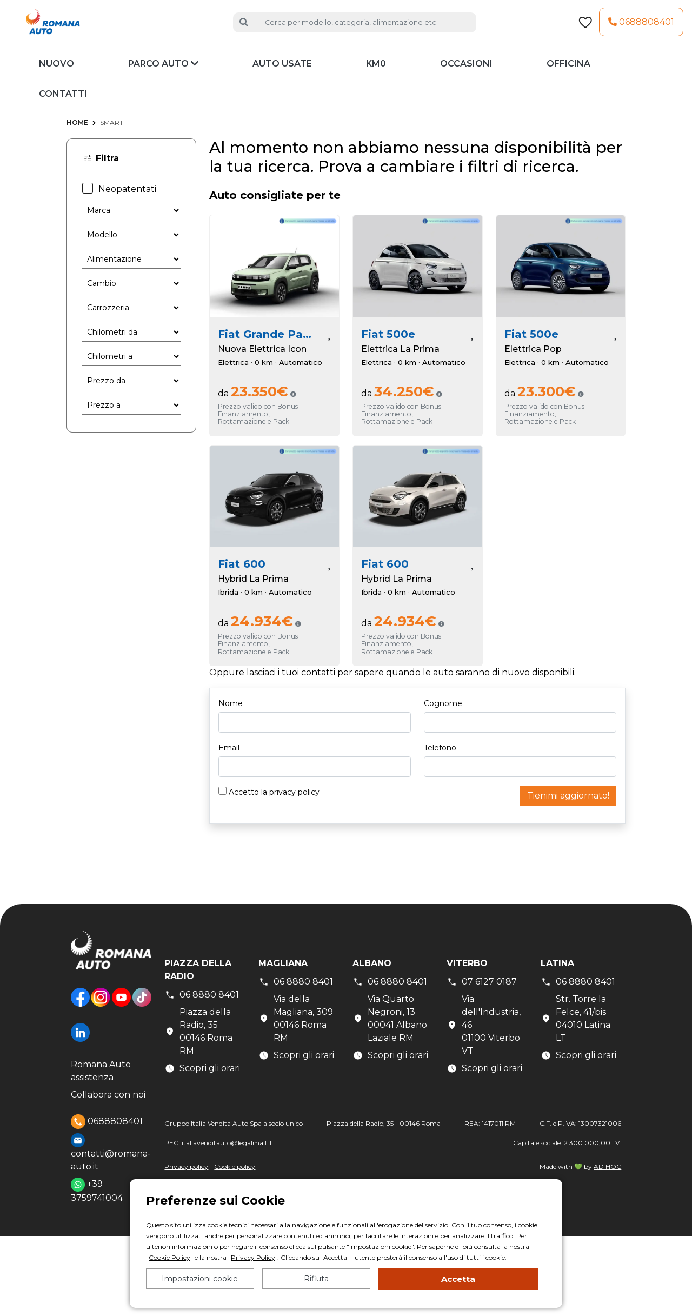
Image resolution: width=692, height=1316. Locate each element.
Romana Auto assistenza (101, 1084)
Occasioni (466, 77)
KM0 (376, 77)
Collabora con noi (108, 1108)
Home (77, 136)
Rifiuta (316, 1279)
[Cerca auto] (366, 29)
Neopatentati (119, 202)
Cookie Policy (169, 1257)
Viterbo (467, 977)
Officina (568, 77)
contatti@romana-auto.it (111, 1166)
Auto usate (282, 77)
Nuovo (56, 77)
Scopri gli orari (202, 1081)
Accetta (458, 1279)
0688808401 (641, 29)
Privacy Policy (253, 1257)
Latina (557, 977)
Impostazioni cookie (200, 1279)
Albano (371, 977)
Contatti (63, 108)
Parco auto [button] (163, 77)
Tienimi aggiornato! (568, 809)
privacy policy (294, 805)
